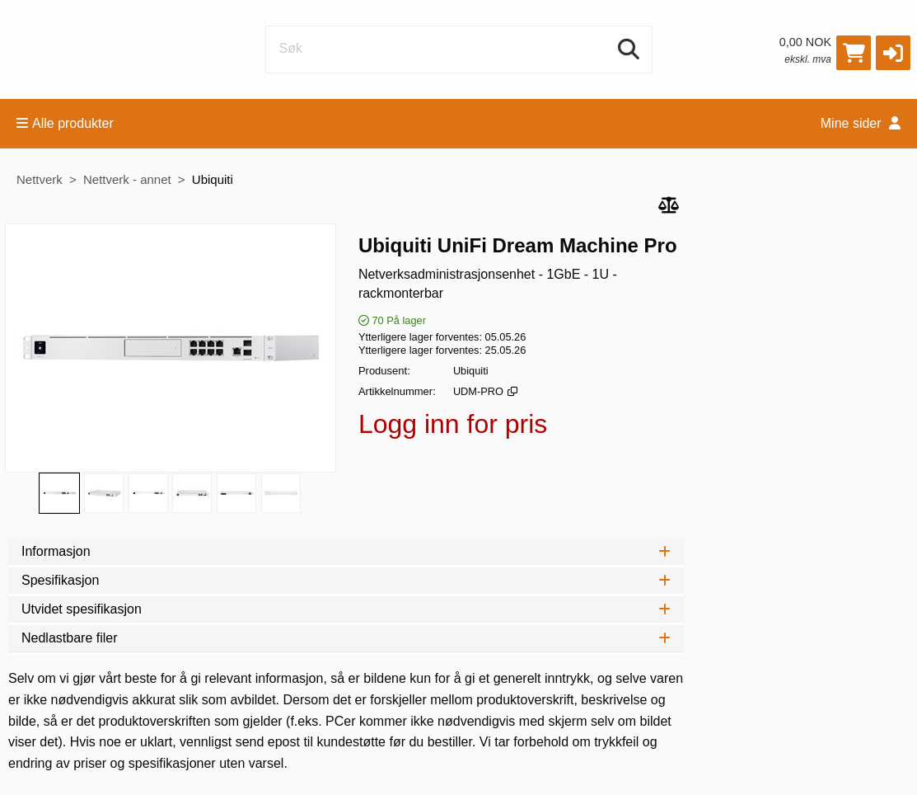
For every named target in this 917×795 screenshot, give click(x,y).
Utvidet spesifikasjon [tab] (346, 609)
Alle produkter (65, 123)
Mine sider (861, 123)
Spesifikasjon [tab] (346, 580)
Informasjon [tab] (346, 551)
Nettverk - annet (127, 179)
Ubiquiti (212, 179)
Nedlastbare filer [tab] (346, 638)
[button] (893, 52)
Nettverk (39, 179)
